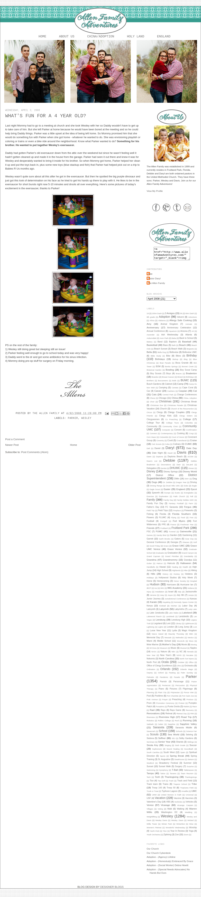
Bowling (170, 373)
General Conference (156, 545)
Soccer (193, 748)
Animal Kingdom (169, 327)
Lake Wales (174, 616)
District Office (165, 478)
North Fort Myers (187, 662)
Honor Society (180, 584)
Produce (189, 703)
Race (194, 710)
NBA (173, 655)
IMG (162, 591)
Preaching (177, 702)
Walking (180, 812)
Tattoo (162, 777)
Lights (160, 630)
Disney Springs (170, 475)
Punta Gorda (174, 709)
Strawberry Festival (168, 766)
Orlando (165, 672)
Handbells (151, 570)
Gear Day (189, 542)
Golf (195, 546)
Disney (151, 474)
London (170, 630)
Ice (155, 591)
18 (148, 317)
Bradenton (191, 376)
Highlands (176, 574)
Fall (191, 500)
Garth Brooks (164, 542)
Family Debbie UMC (185, 503)
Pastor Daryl (154, 281)
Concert (178, 433)
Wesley (86, 419)
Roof (177, 724)
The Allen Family (46, 414)
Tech (149, 780)
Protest (182, 706)
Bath (174, 348)
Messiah (168, 641)
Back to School (187, 341)
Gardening (187, 538)
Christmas (165, 404)
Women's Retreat (154, 831)
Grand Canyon (188, 556)
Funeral (172, 535)
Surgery (179, 769)
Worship (193, 830)
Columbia (189, 426)
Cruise (193, 443)
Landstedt (170, 620)
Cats (154, 397)
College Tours (172, 426)
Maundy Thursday (176, 637)
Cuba (167, 447)
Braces (179, 377)
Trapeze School (180, 787)
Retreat (168, 716)
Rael (152, 713)
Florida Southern (181, 517)
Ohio (179, 669)
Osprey (150, 676)
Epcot (194, 492)
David (170, 456)
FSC (149, 534)
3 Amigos (170, 316)
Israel (171, 595)
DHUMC (175, 471)
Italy (179, 595)
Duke (186, 489)
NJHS (179, 659)
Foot (191, 521)
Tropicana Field (186, 791)
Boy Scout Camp (188, 373)
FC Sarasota (171, 510)
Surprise (190, 770)
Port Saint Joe (188, 699)
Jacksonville (191, 595)
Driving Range (156, 489)
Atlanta (188, 338)
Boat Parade (165, 366)
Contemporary (167, 437)
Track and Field (184, 784)
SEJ (173, 742)
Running (187, 723)
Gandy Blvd (161, 538)
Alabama (162, 324)
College (187, 422)
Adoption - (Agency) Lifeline (161, 860)
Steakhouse (179, 763)
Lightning (150, 630)
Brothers (150, 384)
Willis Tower (152, 827)
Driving (193, 485)
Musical (183, 651)
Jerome (153, 598)
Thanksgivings (191, 780)
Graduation (173, 556)
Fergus (187, 510)
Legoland (158, 626)
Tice (151, 784)
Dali (148, 452)
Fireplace (177, 514)
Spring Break (177, 759)
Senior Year (164, 745)
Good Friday (155, 549)
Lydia (174, 633)
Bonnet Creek (188, 370)
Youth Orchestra (153, 838)
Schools (179, 735)
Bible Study (156, 359)
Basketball (152, 348)
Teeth (157, 780)
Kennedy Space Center (184, 605)
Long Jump (183, 630)
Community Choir (170, 430)
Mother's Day (169, 647)
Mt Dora (153, 651)
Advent (180, 320)
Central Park (167, 398)
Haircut (159, 567)
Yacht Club (154, 834)
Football (150, 524)
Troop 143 (157, 791)
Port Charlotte (173, 699)
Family (151, 502)
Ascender (150, 338)
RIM (192, 717)
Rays (163, 713)
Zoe (177, 837)
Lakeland (187, 615)
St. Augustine (164, 762)
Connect (153, 437)
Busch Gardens (154, 387)
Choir (152, 405)
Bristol (180, 380)
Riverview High (167, 720)
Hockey (177, 577)
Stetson (191, 763)
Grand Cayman (153, 560)
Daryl (169, 451)
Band (159, 345)
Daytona (159, 460)
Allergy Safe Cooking (180, 323)
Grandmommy (170, 563)
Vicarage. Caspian (185, 809)
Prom (149, 706)
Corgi (191, 437)
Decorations (166, 468)
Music (173, 651)
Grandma (151, 563)
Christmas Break (189, 405)
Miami (149, 644)
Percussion (180, 689)
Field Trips (163, 513)
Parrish (163, 684)
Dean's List (152, 464)
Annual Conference (156, 334)
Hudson (154, 587)
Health (185, 570)
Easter (167, 492)
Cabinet (168, 387)
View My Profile (155, 191)
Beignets (190, 352)
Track (171, 784)
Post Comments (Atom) (34, 452)
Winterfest (180, 827)
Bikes (178, 359)
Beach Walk (177, 352)
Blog (186, 363)
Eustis (177, 496)
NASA (153, 655)
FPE (164, 527)
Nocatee (189, 659)
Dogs (154, 485)
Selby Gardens (186, 741)
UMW (154, 798)
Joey (162, 598)
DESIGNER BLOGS (112, 890)
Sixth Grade (180, 749)
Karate (153, 605)
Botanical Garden (154, 373)
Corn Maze (151, 440)
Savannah (151, 735)
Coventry (160, 444)
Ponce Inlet (189, 696)
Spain (182, 756)
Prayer (165, 703)
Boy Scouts (155, 376)
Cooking (181, 436)
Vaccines (189, 801)
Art (193, 334)
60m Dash (189, 317)
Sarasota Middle (183, 731)
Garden (173, 538)
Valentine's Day (154, 805)
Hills (153, 577)
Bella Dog (162, 355)
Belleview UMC (189, 355)
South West (169, 755)
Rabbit (186, 710)
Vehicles (190, 805)
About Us (66, 37)
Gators (177, 542)
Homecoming (163, 584)
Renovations (153, 716)
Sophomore (157, 752)
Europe (167, 496)
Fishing (150, 517)
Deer (179, 468)
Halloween (185, 566)
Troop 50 (171, 791)
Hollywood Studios (168, 581)
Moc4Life (181, 644)
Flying (173, 521)
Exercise (150, 500)
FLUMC (162, 520)
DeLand (189, 468)
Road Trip (186, 720)
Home (42, 37)
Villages (150, 812)
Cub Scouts (156, 447)
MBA (191, 637)
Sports (162, 759)
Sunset (150, 769)
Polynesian (175, 696)
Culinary (177, 447)
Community (152, 429)
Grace (166, 549)
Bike (168, 359)
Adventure (192, 320)
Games (150, 538)
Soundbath (188, 752)
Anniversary (153, 330)
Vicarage (165, 808)
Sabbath (150, 727)
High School (162, 573)
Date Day (191, 451)
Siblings (190, 745)
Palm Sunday (187, 676)
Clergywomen (153, 422)
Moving (194, 648)
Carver (157, 394)
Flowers (150, 520)
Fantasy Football (176, 507)
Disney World (190, 474)
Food (183, 521)
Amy (149, 327)
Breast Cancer (168, 380)
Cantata (175, 391)
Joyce (170, 598)
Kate (150, 277)
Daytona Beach (175, 459)
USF (149, 801)
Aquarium (173, 334)
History (165, 577)
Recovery (190, 713)
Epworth (156, 496)
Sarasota (158, 730)
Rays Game (175, 713)
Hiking (194, 573)
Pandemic (164, 680)
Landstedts (184, 619)
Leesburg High (178, 623)
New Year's (165, 658)
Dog (195, 481)
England (164, 37)
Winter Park (166, 827)
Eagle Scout (155, 493)
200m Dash (157, 317)
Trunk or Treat (152, 794)
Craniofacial (182, 444)
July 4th (180, 598)
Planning (150, 696)
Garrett (150, 542)
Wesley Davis (161, 824)
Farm (191, 507)
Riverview (151, 720)
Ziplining (167, 837)
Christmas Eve (156, 409)
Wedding (188, 816)
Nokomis (151, 662)
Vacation (160, 801)
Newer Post (12, 445)
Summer (188, 766)
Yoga (191, 834)
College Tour (153, 426)
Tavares (173, 777)
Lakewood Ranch (154, 620)
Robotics (150, 724)
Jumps (191, 598)
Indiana (191, 591)
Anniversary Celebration (179, 331)
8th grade (151, 320)
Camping (163, 390)
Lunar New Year (158, 633)
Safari (160, 727)
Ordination (151, 673)
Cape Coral (187, 390)
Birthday (192, 358)
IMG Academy (174, 591)
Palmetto (150, 680)
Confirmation (191, 433)
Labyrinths (179, 612)
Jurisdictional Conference (175, 602)
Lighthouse (189, 627)
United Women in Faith (171, 798)
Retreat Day (182, 717)
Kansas (193, 602)
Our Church (153, 852)
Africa (152, 324)
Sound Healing (173, 752)
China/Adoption (100, 37)
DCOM (190, 460)
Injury (149, 595)
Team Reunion (187, 777)
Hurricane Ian (186, 588)
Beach (182, 348)
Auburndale (151, 341)
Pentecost (166, 689)
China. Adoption (190, 401)
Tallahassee (189, 773)
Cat (195, 394)
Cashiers (171, 394)
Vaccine (177, 801)
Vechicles (178, 805)
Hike (186, 574)
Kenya (150, 609)
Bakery (149, 345)
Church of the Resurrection (182, 412)
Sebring (189, 738)
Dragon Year (181, 486)
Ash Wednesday (169, 338)
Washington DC (169, 815)
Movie (184, 647)
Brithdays (190, 380)
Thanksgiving (172, 780)
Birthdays (160, 362)
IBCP (149, 591)
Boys (168, 376)
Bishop (175, 363)
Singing (167, 749)
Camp (180, 387)
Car (148, 394)
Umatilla (184, 794)
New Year (151, 659)
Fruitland (164, 531)
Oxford (161, 676)
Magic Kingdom (189, 633)
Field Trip (150, 514)
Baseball (186, 344)
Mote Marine (152, 647)
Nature (164, 654)
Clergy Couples (176, 415)
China (175, 401)
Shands (179, 745)
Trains (166, 787)
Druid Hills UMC (173, 489)
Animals (188, 327)
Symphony (163, 773)
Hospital (193, 584)
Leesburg (160, 623)
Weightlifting (152, 820)
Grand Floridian (172, 560)
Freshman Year (187, 528)
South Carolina (153, 756)
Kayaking (166, 605)
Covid (170, 443)
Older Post (134, 445)
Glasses (186, 546)
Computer (166, 433)
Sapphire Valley (188, 727)
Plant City (162, 696)
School (163, 734)
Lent (168, 626)
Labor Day (187, 609)
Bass (165, 348)
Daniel (157, 451)
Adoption (164, 320)
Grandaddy (188, 560)
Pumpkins (160, 710)
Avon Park (164, 341)
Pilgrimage (188, 692)
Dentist (163, 472)
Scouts (154, 737)
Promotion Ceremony (165, 706)
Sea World (173, 737)
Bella (149, 355)
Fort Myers (179, 524)
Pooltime (159, 699)
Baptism (173, 345)
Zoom (186, 838)
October (181, 666)
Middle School (164, 644)
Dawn (149, 460)
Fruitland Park (180, 531)
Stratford (150, 766)
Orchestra (189, 669)
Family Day (168, 503)
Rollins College (164, 724)
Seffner (162, 741)
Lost (195, 630)
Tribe (194, 787)
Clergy (160, 415)
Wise (191, 827)
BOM (158, 369)
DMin (176, 482)
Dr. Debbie (167, 486)
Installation (159, 595)
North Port (152, 665)
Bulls (174, 384)
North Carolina (166, 661)
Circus (149, 416)
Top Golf (161, 784)
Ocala (165, 665)
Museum (163, 651)
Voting (160, 812)
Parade (177, 680)
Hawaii (162, 570)
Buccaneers (163, 384)
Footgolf (163, 524)
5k (181, 317)
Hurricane (171, 588)
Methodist (180, 641)
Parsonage (178, 684)
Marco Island (157, 637)
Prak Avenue (152, 703)
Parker (73, 419)
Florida (163, 517)
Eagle (194, 489)
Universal (190, 798)
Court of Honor (178, 440)
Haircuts (171, 566)
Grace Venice (174, 552)
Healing (175, 570)
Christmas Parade (175, 409)
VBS (168, 805)
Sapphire (171, 727)
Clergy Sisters (186, 419)
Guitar (149, 567)
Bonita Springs (171, 370)
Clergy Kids (165, 419)
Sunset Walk (165, 769)
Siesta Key (152, 748)
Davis (181, 455)
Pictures (173, 692)
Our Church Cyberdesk (159, 856)
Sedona (150, 741)
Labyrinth (164, 612)
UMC (194, 794)
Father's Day (153, 510)
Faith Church (179, 500)
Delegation (152, 471)
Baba (174, 341)
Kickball (162, 609)
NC (181, 654)
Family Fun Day (155, 506)
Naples (193, 651)
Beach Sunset (160, 352)
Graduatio (160, 556)
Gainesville (185, 534)
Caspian (183, 394)
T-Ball (175, 773)
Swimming (151, 773)
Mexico (191, 641)
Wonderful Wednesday (175, 831)
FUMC (159, 534)
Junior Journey (154, 602)
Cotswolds (163, 440)
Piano (161, 692)
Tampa (150, 776)
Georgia (174, 545)
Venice (150, 808)
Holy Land (135, 37)
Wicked (190, 824)
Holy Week (187, 581)
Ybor (165, 834)
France (173, 528)
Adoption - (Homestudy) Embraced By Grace (170, 864)
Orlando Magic (186, 673)
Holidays (150, 581)
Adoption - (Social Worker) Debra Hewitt (167, 868)
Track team (152, 787)
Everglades (189, 496)
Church (163, 412)
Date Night (157, 456)
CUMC (188, 447)
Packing (172, 676)
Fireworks (189, 513)
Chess (152, 401)
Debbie (169, 463)
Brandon (154, 380)
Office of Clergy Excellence (159, 669)
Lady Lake (192, 612)
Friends (150, 531)
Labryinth (151, 612)
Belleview (174, 355)
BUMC (185, 383)
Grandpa (188, 563)
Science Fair (191, 735)
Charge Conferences (187, 398)
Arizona (184, 334)
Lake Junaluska (157, 616)
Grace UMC (178, 549)
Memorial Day (153, 640)
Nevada (190, 655)
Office (191, 666)
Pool (149, 699)
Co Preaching (171, 423)
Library (178, 627)
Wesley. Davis (177, 824)
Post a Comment (15, 440)
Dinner (191, 472)
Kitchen (174, 609)
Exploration (163, 500)
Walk (169, 812)
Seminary (150, 745)
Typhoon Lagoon (169, 794)
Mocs (191, 644)
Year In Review (177, 834)
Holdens (189, 577)
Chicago (162, 401)
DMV (187, 482)
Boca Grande (181, 366)
